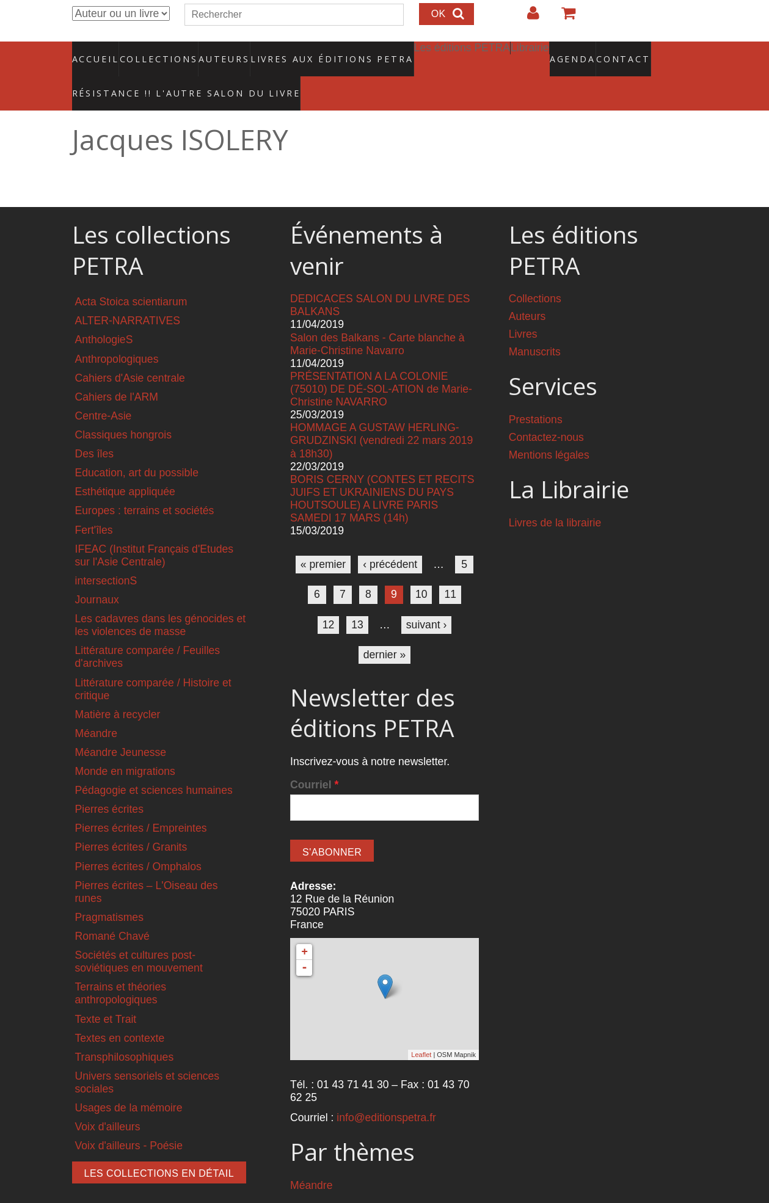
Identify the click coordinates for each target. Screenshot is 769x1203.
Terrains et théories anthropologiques (121, 967)
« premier (323, 538)
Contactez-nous (546, 411)
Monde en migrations (125, 746)
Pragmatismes (109, 891)
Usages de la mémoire (129, 1082)
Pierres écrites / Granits (131, 821)
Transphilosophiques (124, 1031)
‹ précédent (390, 538)
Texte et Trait (106, 993)
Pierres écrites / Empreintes (141, 802)
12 (329, 598)
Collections (155, 51)
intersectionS (106, 555)
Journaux (97, 574)
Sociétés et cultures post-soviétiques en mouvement (139, 935)
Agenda (528, 51)
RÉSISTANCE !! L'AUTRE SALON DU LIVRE (156, 73)
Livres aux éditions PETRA (305, 51)
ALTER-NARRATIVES (127, 295)
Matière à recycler (118, 689)
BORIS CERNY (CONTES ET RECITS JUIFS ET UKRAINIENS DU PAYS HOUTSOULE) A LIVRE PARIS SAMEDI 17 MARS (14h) (382, 473)
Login (527, 17)
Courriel (314, 759)
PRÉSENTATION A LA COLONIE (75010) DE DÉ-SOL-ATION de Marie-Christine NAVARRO (381, 363)
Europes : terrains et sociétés (144, 485)
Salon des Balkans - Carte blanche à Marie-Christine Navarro (377, 317)
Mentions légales (549, 429)
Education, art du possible (137, 447)
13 (357, 598)
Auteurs (216, 51)
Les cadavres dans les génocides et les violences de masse (160, 599)
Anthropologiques (117, 333)
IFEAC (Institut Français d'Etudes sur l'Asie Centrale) (154, 529)
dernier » (384, 628)
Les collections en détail (159, 1148)
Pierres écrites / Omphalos (138, 840)
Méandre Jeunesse (121, 727)
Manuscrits (535, 326)
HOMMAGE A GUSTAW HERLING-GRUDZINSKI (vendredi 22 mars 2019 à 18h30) (381, 415)
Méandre (96, 708)
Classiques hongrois (123, 409)
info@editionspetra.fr (386, 1092)
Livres (523, 308)
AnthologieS (104, 314)
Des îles (94, 428)
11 (450, 568)
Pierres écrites (109, 783)
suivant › (426, 598)
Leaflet (421, 1029)
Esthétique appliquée (125, 466)
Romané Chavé (112, 910)
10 (421, 568)
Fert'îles (94, 504)
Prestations (536, 394)
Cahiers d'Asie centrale (130, 352)
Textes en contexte (120, 1012)
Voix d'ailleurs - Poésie (129, 1120)
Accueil (95, 51)
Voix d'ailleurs (107, 1101)
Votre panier (563, 17)
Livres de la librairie (555, 497)
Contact (580, 51)
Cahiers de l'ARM (116, 371)
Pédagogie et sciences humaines (154, 764)
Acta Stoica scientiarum (131, 276)
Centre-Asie (103, 390)
